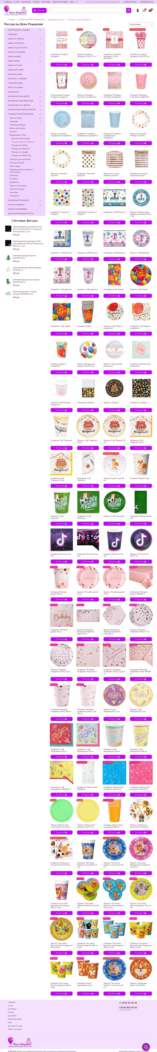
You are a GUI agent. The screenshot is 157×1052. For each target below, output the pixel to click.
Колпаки (13, 132)
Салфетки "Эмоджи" (138, 403)
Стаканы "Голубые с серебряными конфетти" (112, 136)
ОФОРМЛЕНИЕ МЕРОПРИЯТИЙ (22, 110)
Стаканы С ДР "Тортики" (61, 440)
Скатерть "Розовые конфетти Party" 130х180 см (140, 672)
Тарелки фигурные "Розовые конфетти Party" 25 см (112, 632)
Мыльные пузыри (17, 189)
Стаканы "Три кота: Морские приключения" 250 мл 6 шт (114, 945)
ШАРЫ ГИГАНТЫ (15, 65)
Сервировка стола (56, 20)
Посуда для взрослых (20, 149)
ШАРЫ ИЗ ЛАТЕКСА (16, 39)
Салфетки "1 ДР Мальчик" (61, 253)
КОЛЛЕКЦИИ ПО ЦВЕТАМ (19, 105)
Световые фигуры (17, 125)
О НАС (16, 2)
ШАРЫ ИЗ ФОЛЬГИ (16, 43)
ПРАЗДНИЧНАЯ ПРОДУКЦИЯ (31, 20)
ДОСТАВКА (46, 2)
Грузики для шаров (18, 186)
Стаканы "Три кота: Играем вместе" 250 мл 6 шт (87, 945)
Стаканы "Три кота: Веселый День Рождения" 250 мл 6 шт (140, 945)
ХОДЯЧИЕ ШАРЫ (15, 74)
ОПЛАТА (36, 2)
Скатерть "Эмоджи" (86, 403)
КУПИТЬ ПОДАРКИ (16, 205)
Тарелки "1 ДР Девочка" (139, 253)
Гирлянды (14, 121)
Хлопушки (14, 175)
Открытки (14, 196)
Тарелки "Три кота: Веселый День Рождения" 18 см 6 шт (61, 945)
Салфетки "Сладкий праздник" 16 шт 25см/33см (112, 56)
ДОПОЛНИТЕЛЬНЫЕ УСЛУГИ (20, 214)
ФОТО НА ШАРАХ (15, 87)
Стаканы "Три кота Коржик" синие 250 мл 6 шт (87, 865)
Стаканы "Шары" (84, 326)
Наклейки (14, 192)
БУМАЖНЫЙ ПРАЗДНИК (18, 200)
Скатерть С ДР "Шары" (114, 289)
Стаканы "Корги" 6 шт (139, 478)
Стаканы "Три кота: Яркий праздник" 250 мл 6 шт (61, 985)
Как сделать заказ (15, 1026)
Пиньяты (14, 179)
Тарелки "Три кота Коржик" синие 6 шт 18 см (113, 985)
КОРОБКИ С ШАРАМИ (17, 79)
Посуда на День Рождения (22, 142)
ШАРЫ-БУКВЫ (14, 61)
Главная (11, 20)
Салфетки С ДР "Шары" (60, 326)
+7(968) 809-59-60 (146, 2)
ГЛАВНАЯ (8, 2)
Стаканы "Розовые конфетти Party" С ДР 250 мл (86, 711)
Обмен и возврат (15, 1029)
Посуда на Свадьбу (19, 152)
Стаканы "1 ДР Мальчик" (87, 253)
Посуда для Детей (19, 145)
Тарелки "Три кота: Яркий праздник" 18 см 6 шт (140, 906)
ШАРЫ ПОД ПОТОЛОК (17, 48)
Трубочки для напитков (20, 159)
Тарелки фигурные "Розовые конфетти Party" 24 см (86, 632)
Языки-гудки (15, 166)
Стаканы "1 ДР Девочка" (87, 289)
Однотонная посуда (20, 138)
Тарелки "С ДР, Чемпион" (114, 516)
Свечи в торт (16, 118)
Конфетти (14, 182)
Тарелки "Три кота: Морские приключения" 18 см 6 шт (114, 906)
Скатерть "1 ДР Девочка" (114, 253)
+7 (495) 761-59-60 (129, 2)
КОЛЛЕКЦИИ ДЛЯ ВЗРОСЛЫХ (20, 101)
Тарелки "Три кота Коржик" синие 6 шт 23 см (113, 865)
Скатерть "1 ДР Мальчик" (114, 212)
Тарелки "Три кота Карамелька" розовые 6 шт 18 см (140, 865)
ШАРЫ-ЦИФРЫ (14, 57)
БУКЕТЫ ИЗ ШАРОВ (16, 52)
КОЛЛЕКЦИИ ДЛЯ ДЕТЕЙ (19, 96)
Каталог (39, 10)
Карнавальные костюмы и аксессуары (21, 171)
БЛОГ (72, 2)
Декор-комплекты (17, 128)
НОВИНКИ (12, 34)
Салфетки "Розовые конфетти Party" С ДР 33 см (114, 672)
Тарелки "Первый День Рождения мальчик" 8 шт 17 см (140, 214)
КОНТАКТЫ (26, 2)
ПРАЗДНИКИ (13, 92)
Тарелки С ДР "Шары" (139, 289)
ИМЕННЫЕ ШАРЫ (15, 70)
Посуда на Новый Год (20, 155)
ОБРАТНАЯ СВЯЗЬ (60, 2)
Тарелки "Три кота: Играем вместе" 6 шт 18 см (88, 906)
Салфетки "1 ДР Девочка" (61, 289)
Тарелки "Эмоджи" (111, 403)
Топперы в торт (17, 163)
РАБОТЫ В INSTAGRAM (17, 209)
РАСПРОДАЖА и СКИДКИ (19, 30)
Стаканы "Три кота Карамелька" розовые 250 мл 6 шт (60, 906)
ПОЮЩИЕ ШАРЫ (15, 83)
